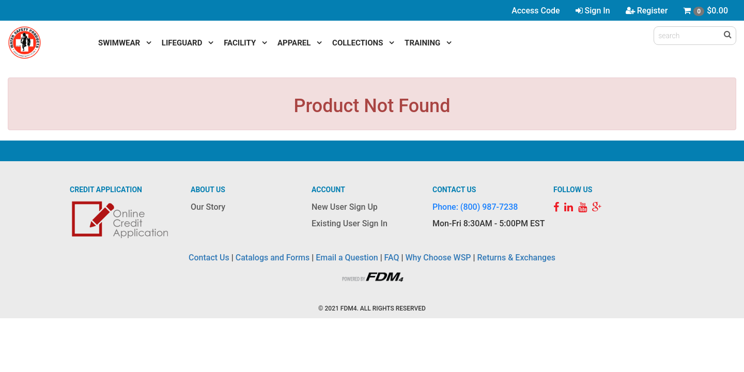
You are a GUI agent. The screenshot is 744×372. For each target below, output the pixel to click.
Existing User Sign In (350, 223)
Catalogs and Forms (273, 257)
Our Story (208, 207)
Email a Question (347, 257)
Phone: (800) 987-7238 (475, 207)
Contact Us (209, 257)
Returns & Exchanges (516, 257)
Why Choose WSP (438, 257)
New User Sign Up (345, 207)
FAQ (391, 257)
